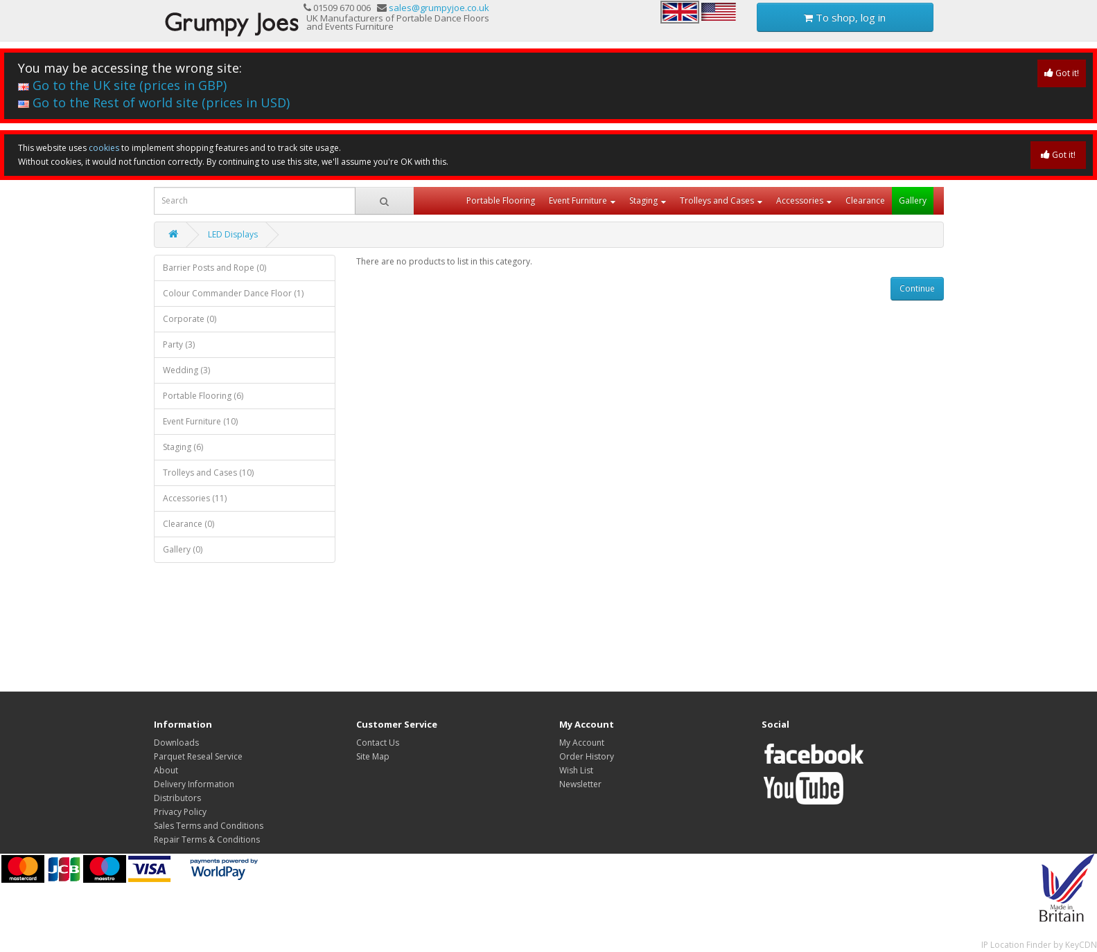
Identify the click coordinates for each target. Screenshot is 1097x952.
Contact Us (377, 742)
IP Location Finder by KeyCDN (1039, 945)
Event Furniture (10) (200, 421)
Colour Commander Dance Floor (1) (233, 293)
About (166, 770)
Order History (586, 756)
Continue (917, 288)
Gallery (913, 200)
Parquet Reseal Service (198, 756)
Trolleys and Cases (717, 200)
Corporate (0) (189, 319)
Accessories (799, 200)
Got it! (1061, 73)
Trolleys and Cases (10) (208, 472)
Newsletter (580, 784)
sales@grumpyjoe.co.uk (439, 7)
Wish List (576, 770)
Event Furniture (578, 200)
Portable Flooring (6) (203, 396)
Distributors (177, 798)
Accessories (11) (195, 498)
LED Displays (233, 234)
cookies (104, 148)
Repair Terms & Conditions (207, 839)
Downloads (176, 742)
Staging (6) (183, 447)
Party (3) (179, 344)
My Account (581, 742)
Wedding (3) (186, 370)
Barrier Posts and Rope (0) (214, 267)
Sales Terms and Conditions (208, 826)
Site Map (372, 756)
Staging (643, 200)
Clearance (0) (188, 524)
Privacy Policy (180, 812)
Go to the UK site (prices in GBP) (122, 85)
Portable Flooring (500, 200)
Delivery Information (194, 784)
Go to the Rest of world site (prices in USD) (154, 102)
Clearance (865, 200)
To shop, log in (845, 17)
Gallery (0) (182, 549)
